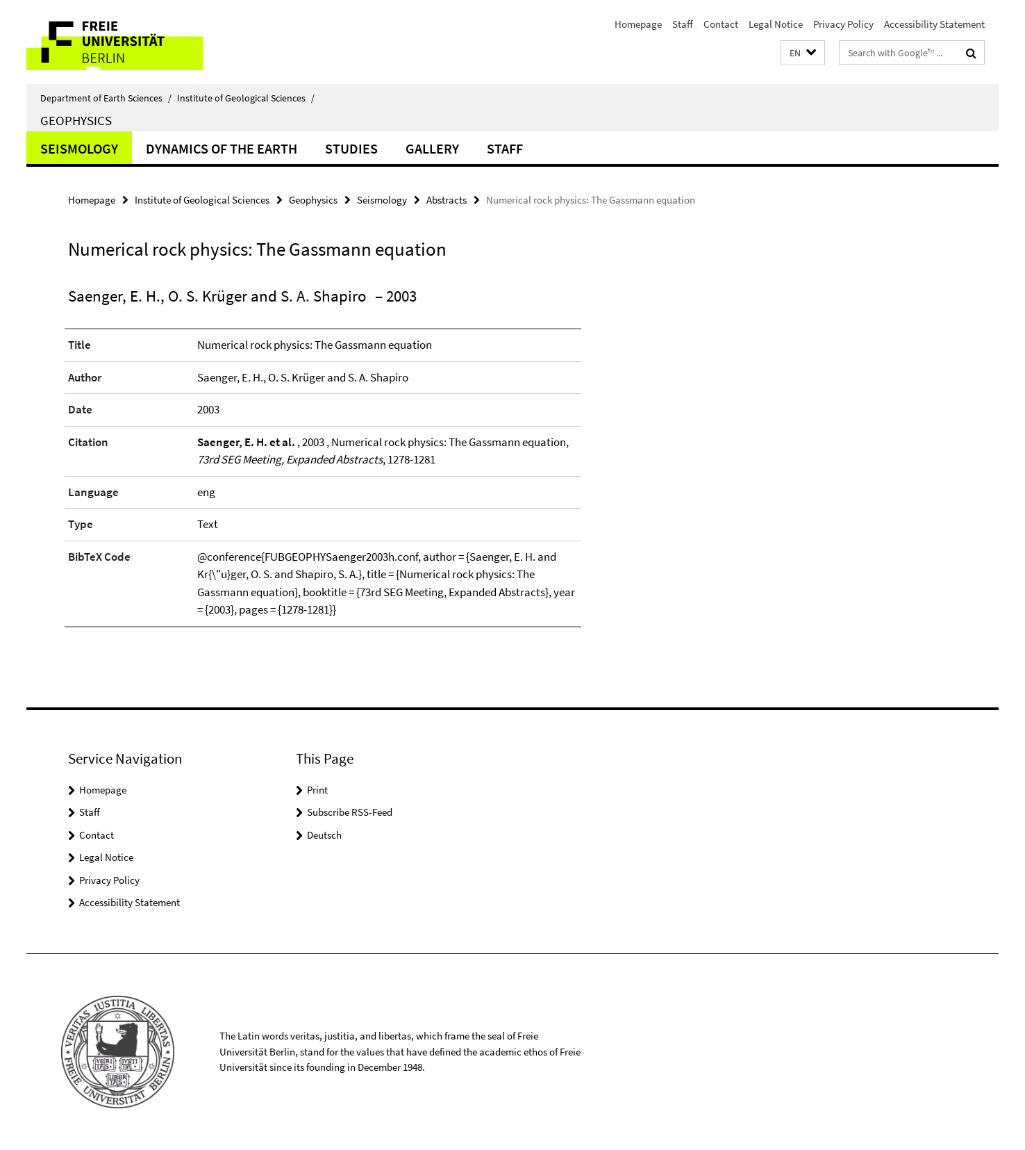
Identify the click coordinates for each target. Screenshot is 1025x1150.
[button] (803, 53)
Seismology (79, 148)
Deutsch (324, 834)
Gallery (432, 148)
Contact (720, 24)
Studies (351, 148)
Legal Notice (776, 24)
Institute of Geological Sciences (246, 98)
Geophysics (76, 120)
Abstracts (446, 199)
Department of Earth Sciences (106, 98)
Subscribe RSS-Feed (349, 812)
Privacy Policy (843, 24)
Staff (682, 24)
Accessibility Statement (934, 24)
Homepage (638, 24)
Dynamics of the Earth (221, 148)
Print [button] (317, 789)
